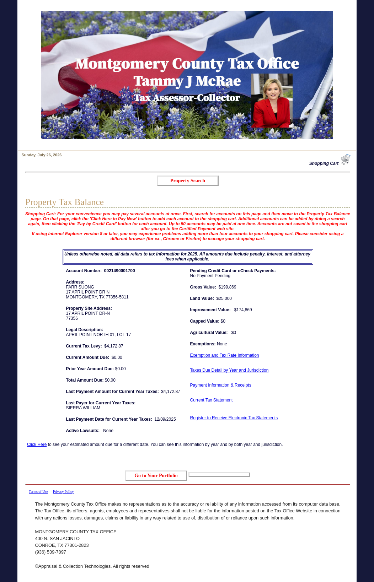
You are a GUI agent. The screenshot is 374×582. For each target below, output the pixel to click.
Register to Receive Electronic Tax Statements (234, 417)
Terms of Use (38, 492)
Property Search (187, 180)
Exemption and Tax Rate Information (224, 355)
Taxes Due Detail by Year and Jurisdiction (229, 370)
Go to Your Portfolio (156, 475)
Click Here (37, 444)
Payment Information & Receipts (220, 385)
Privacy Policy (63, 492)
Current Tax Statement (211, 400)
